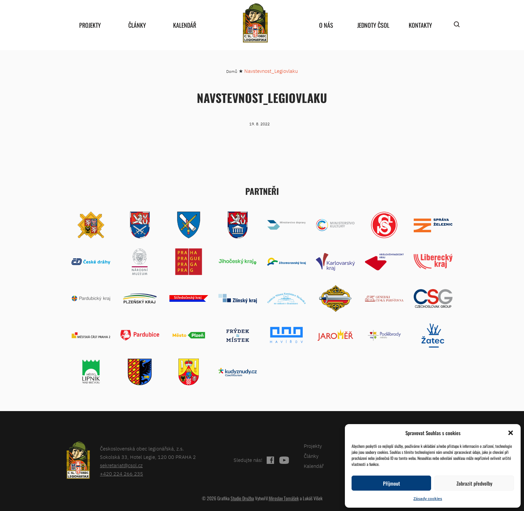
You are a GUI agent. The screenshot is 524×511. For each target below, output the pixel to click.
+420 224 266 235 (121, 474)
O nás (326, 25)
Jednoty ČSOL (373, 25)
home (255, 22)
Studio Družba (242, 498)
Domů (231, 71)
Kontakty (420, 25)
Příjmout (391, 483)
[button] (510, 432)
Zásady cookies (427, 498)
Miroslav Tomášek (284, 498)
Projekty (90, 25)
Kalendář (184, 25)
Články (137, 25)
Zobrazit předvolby (474, 483)
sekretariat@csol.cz (121, 465)
